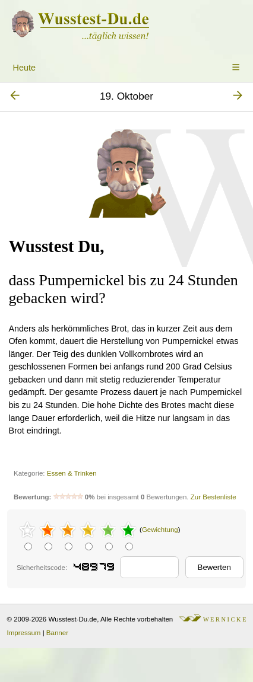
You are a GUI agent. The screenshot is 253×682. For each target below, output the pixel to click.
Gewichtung (160, 529)
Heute (24, 67)
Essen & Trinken (72, 473)
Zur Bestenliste (213, 497)
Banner (57, 632)
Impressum (24, 632)
